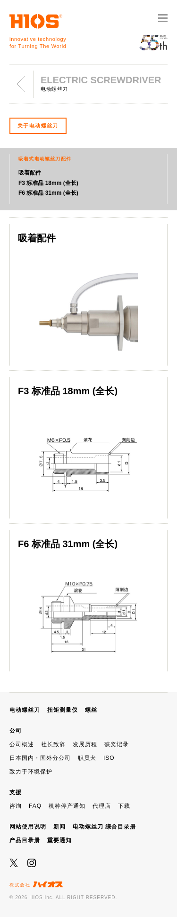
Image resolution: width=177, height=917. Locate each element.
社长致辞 (53, 744)
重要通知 (59, 840)
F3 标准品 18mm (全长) (48, 183)
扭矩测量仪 (62, 710)
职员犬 (87, 758)
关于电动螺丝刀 (38, 125)
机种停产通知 (67, 806)
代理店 (102, 806)
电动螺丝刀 (24, 710)
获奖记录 (116, 744)
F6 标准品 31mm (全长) (48, 193)
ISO (109, 758)
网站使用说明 (27, 826)
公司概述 (21, 744)
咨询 (15, 806)
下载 (124, 806)
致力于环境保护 (30, 771)
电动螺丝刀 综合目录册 (104, 826)
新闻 (59, 826)
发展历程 (85, 744)
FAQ (35, 806)
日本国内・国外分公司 (40, 758)
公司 (15, 730)
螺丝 (91, 710)
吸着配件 (29, 172)
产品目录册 (24, 840)
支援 (15, 792)
